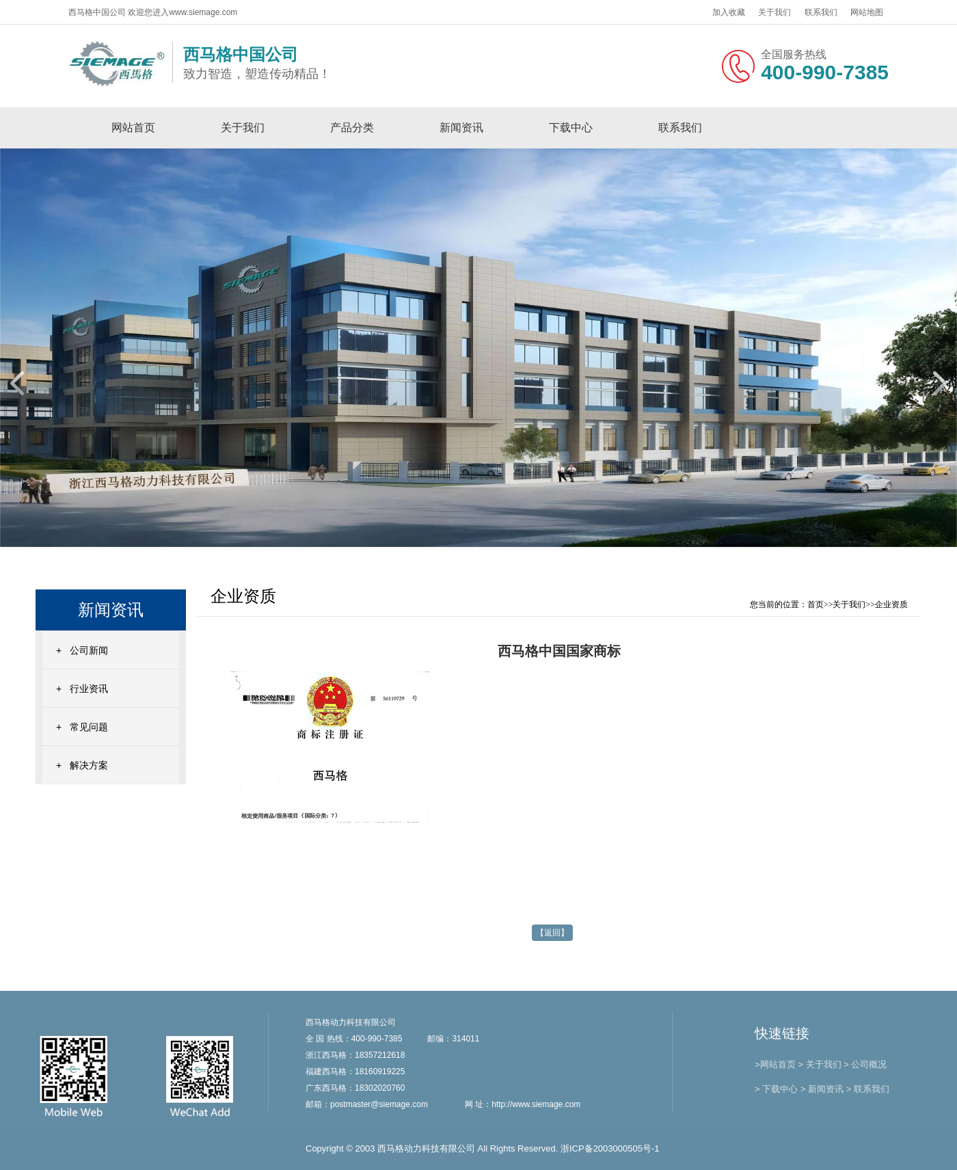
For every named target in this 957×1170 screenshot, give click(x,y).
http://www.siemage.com (535, 1104)
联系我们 (821, 12)
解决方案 (89, 765)
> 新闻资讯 (822, 1089)
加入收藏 (728, 12)
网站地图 (866, 12)
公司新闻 (89, 650)
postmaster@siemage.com (379, 1104)
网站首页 (133, 127)
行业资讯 (89, 688)
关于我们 (774, 12)
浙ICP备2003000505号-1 (610, 1148)
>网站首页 (775, 1064)
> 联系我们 (867, 1089)
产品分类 (352, 127)
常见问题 (89, 726)
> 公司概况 (865, 1064)
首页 (815, 604)
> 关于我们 (819, 1064)
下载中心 (571, 127)
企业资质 (891, 604)
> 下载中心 (776, 1089)
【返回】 (552, 933)
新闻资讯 (461, 127)
